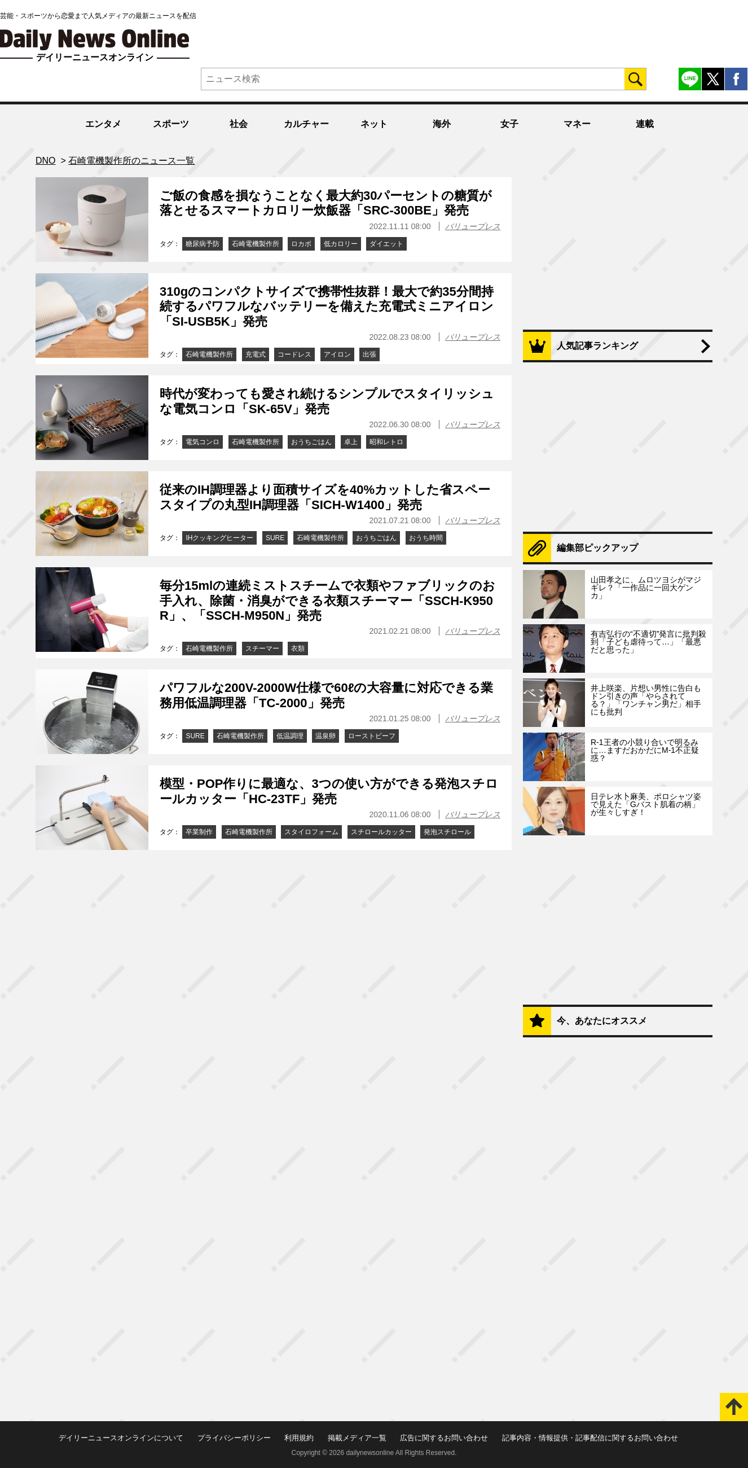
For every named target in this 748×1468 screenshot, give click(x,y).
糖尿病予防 (202, 244)
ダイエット (386, 244)
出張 (369, 354)
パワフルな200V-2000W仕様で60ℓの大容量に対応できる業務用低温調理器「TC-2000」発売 (326, 695)
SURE (275, 538)
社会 (239, 124)
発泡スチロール (447, 832)
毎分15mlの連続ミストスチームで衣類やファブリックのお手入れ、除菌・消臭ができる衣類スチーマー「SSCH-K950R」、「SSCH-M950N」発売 (327, 601)
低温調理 (289, 736)
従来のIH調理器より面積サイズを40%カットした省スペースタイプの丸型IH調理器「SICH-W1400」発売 (325, 497)
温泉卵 (325, 736)
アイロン (337, 354)
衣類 (298, 648)
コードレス (294, 354)
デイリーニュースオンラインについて (121, 1438)
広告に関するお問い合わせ (444, 1438)
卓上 (351, 442)
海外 (442, 124)
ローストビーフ (371, 736)
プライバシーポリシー (234, 1438)
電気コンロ (202, 442)
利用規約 (299, 1438)
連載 (645, 124)
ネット (374, 124)
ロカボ (301, 244)
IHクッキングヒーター (219, 538)
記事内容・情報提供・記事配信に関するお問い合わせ (590, 1438)
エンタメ (103, 124)
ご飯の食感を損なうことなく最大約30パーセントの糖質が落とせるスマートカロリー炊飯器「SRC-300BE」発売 (326, 203)
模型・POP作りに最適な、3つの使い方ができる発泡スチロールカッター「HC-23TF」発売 (329, 791)
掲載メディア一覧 (357, 1438)
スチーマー (262, 648)
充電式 (255, 354)
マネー (577, 124)
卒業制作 (199, 832)
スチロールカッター (381, 832)
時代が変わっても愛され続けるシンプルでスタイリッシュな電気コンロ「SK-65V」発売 (327, 401)
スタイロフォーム (311, 832)
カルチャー (306, 124)
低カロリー (341, 244)
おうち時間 (426, 538)
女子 (509, 124)
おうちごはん (311, 442)
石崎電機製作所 (255, 244)
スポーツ (171, 124)
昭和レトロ (386, 442)
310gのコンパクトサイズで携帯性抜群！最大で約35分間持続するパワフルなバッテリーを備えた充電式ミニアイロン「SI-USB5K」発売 (327, 306)
